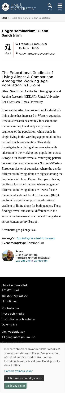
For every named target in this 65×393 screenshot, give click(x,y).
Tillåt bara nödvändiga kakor (24, 378)
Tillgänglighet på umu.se (18, 336)
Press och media (13, 313)
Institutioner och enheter (18, 319)
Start (4, 17)
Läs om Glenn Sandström (31, 260)
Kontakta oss (10, 308)
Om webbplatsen (13, 331)
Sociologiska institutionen (35, 238)
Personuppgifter (13, 342)
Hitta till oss (10, 301)
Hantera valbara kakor (18, 370)
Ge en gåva (9, 324)
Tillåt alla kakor (15, 385)
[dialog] (32, 368)
